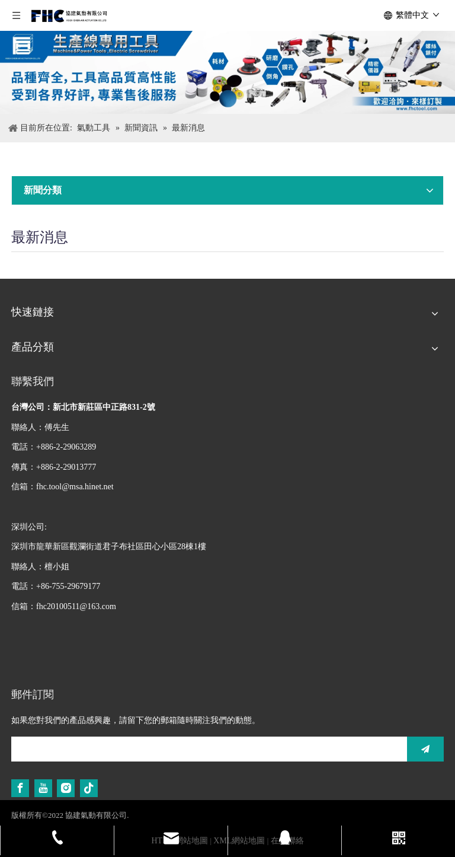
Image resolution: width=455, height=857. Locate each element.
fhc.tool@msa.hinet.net (75, 486)
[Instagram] (66, 788)
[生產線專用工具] (227, 72)
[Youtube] (43, 788)
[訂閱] (425, 749)
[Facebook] (20, 788)
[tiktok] (89, 788)
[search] (205, 749)
